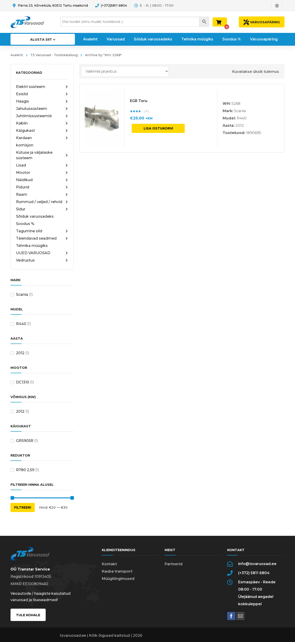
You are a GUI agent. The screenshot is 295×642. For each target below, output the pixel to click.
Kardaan (42, 138)
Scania (22, 294)
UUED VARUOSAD (42, 253)
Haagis (42, 101)
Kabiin (42, 123)
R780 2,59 (25, 470)
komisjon (24, 145)
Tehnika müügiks (32, 245)
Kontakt (109, 564)
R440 (21, 324)
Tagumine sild (42, 231)
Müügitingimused (118, 578)
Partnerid (173, 564)
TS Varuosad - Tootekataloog (54, 55)
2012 (20, 353)
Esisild (42, 94)
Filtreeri (22, 507)
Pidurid (42, 187)
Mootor (42, 172)
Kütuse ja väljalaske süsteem (42, 155)
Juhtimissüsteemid (42, 116)
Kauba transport (117, 571)
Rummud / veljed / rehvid (42, 202)
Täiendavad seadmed (42, 238)
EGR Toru (138, 101)
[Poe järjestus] (125, 71)
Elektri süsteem (42, 86)
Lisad (42, 165)
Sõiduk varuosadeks (35, 216)
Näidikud (42, 180)
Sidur (42, 209)
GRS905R (24, 441)
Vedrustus (42, 260)
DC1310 (22, 382)
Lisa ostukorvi (158, 128)
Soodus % (25, 224)
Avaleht (17, 55)
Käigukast (42, 130)
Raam (42, 194)
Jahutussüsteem (42, 108)
